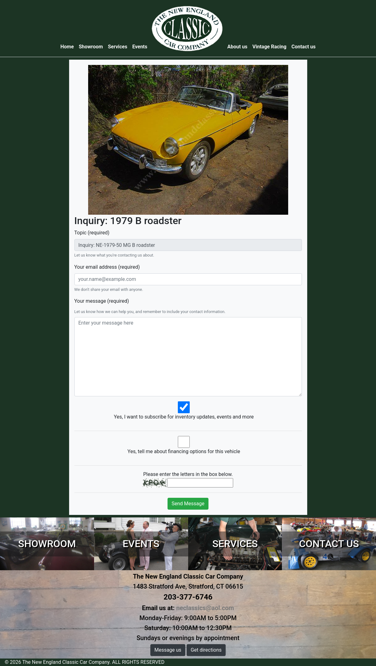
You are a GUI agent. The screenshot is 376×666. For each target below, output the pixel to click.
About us (237, 47)
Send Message (188, 504)
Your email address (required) (107, 267)
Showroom (91, 47)
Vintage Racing (270, 47)
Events (139, 47)
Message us (167, 650)
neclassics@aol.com (205, 608)
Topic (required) (92, 233)
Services (117, 47)
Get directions (206, 650)
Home (68, 46)
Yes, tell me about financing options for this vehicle (184, 451)
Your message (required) (101, 301)
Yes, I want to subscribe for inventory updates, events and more (184, 417)
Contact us (303, 47)
